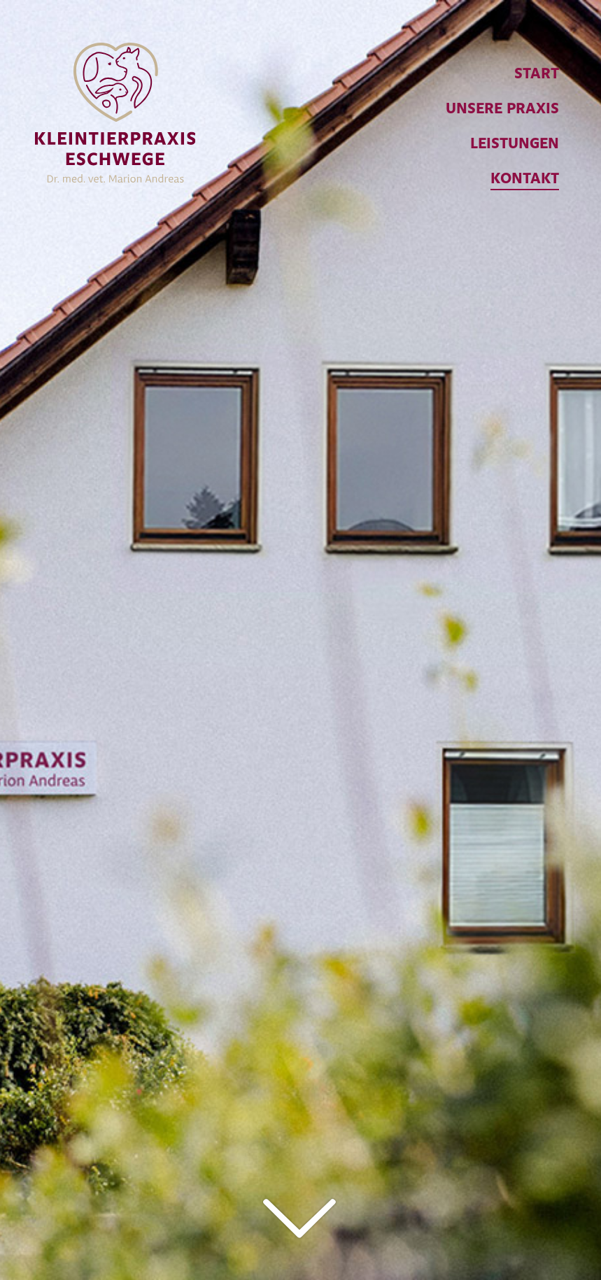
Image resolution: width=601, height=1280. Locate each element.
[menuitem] (502, 74)
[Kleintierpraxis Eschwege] (115, 99)
